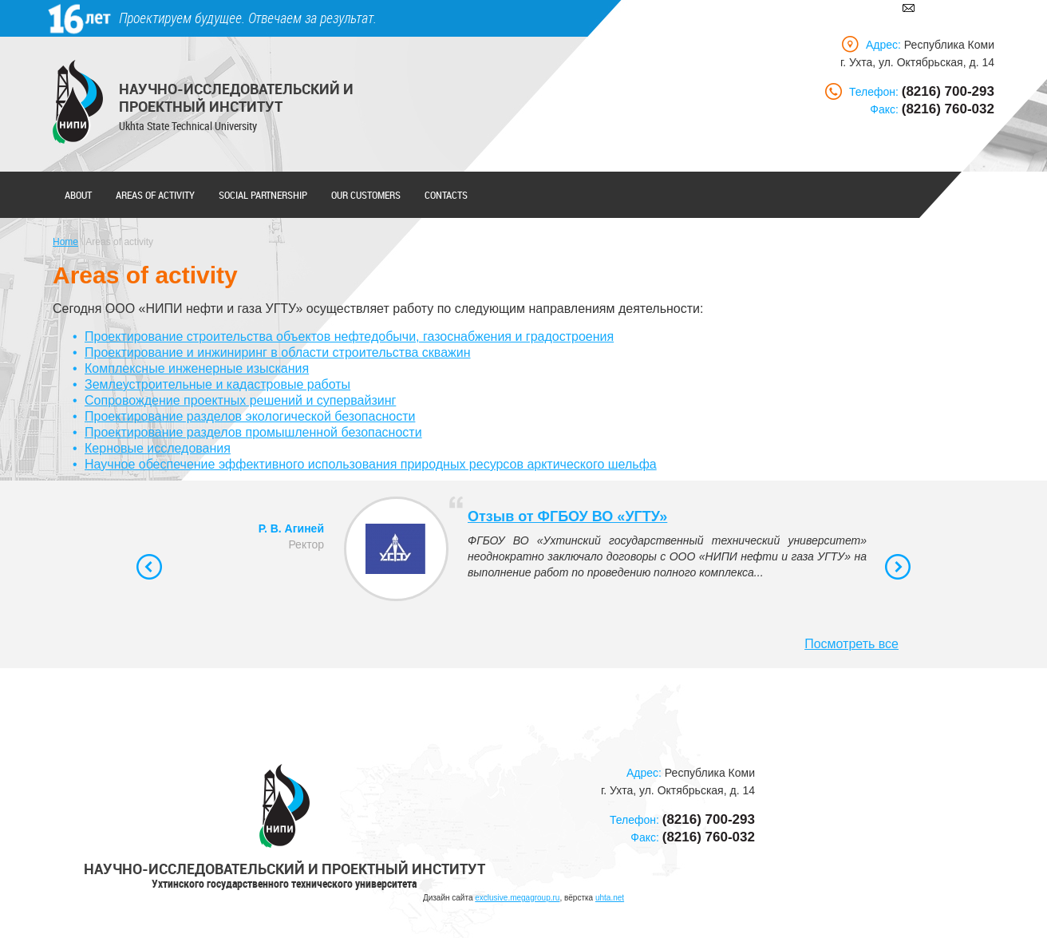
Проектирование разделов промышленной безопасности (253, 432)
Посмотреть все (851, 644)
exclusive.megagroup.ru (517, 897)
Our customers (366, 195)
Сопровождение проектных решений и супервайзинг (240, 400)
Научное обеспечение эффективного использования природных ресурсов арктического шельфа (371, 464)
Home (65, 241)
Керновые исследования (158, 448)
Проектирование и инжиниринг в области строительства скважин (277, 352)
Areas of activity (155, 195)
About (78, 195)
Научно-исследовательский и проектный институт (236, 97)
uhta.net (609, 897)
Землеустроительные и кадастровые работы (217, 384)
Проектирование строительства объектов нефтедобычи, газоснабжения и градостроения (349, 336)
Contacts (446, 195)
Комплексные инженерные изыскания (197, 368)
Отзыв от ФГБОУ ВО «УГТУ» (567, 516)
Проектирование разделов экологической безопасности (250, 416)
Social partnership (263, 195)
